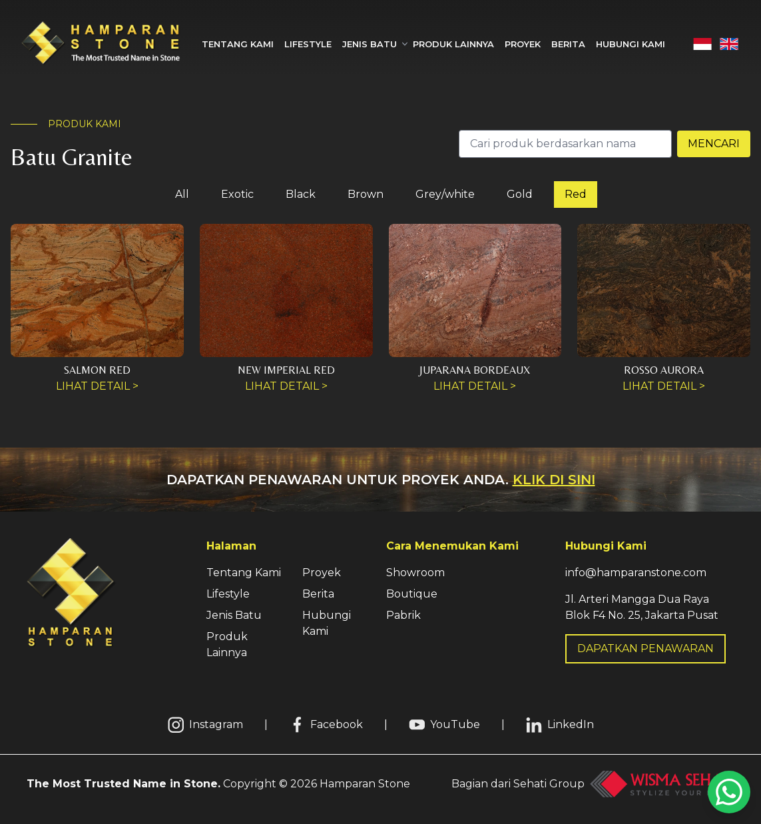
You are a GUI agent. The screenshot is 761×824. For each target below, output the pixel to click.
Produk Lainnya (453, 44)
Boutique (411, 594)
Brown (365, 194)
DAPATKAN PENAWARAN (645, 648)
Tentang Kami (238, 44)
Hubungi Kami (630, 44)
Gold (520, 194)
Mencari (714, 143)
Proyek (523, 44)
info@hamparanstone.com (635, 572)
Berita (568, 44)
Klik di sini (554, 480)
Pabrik (403, 615)
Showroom (415, 572)
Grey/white (445, 194)
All (182, 194)
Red (576, 194)
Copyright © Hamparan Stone (218, 783)
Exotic (237, 194)
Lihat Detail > (97, 386)
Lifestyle (308, 44)
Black (301, 194)
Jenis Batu (234, 615)
